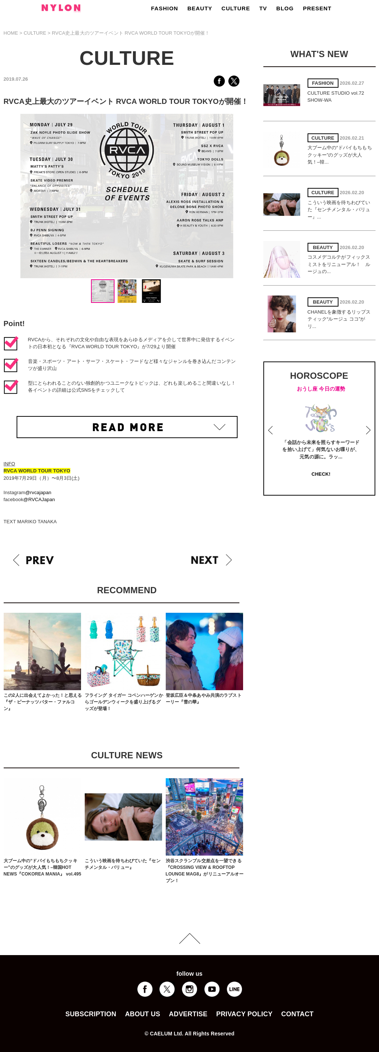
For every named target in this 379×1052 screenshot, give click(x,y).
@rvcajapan (38, 492)
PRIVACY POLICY (244, 1014)
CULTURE (235, 8)
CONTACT (297, 1014)
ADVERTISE (188, 1014)
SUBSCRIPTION (90, 1014)
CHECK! (321, 474)
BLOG (285, 8)
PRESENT (317, 8)
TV (263, 8)
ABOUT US (142, 1014)
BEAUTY (200, 8)
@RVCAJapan (39, 499)
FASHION (164, 8)
